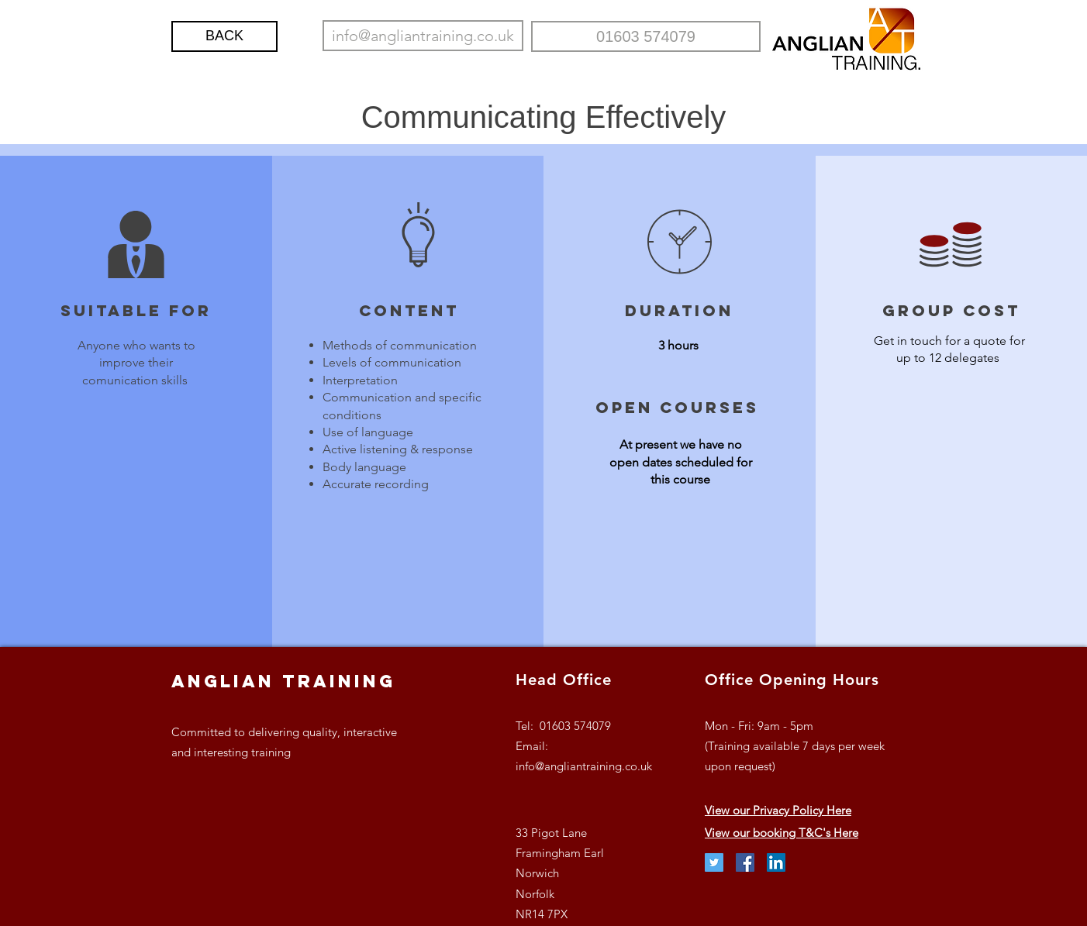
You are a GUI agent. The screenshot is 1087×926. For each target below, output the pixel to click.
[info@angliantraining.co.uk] (423, 35)
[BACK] (224, 36)
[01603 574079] (646, 36)
